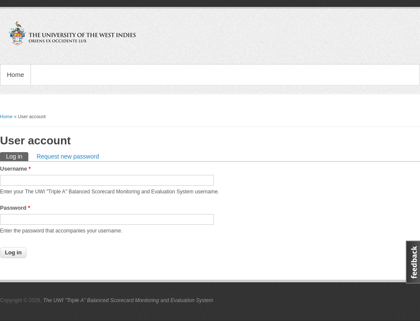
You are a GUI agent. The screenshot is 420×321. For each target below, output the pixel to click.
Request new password (68, 156)
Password (15, 208)
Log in (17, 156)
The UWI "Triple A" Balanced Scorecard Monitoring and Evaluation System (128, 300)
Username (15, 168)
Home (15, 74)
